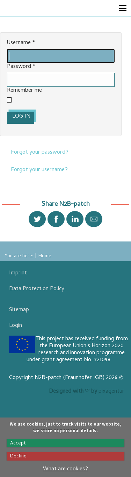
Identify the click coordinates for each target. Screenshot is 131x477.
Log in (21, 116)
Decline (18, 456)
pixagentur (111, 391)
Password (21, 67)
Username (21, 43)
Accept (18, 443)
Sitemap (19, 310)
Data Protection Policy (36, 289)
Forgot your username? (39, 170)
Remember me (24, 91)
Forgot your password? (39, 152)
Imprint (18, 273)
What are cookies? (65, 469)
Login (15, 325)
